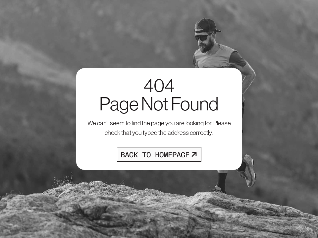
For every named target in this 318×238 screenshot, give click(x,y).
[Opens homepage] (159, 154)
